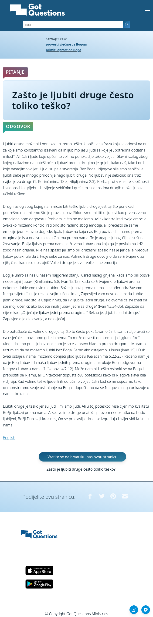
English (9, 437)
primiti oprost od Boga (63, 50)
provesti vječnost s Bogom (66, 44)
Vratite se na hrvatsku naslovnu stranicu (82, 456)
